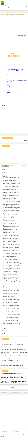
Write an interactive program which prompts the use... (11, 211)
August (4, 176)
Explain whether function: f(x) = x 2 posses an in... (10, 217)
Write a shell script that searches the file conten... (10, 186)
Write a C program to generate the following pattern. (11, 314)
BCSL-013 (9, 376)
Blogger (16, 387)
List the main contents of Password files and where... (11, 202)
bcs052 (5, 376)
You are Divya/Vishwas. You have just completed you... (11, 259)
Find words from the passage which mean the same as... (12, 269)
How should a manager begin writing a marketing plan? (12, 263)
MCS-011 (22, 377)
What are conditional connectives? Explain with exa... (11, 247)
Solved (6, 382)
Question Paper (24, 381)
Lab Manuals (13, 377)
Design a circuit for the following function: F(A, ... (10, 302)
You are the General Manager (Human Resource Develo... (12, 253)
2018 (2, 175)
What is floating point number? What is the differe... (11, 298)
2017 (2, 330)
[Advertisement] (14, 22)
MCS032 (2, 381)
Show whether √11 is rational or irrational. (9, 223)
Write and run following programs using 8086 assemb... (12, 208)
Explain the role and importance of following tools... (11, 192)
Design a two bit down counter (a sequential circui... (11, 299)
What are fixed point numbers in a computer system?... (11, 305)
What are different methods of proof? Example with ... (11, 244)
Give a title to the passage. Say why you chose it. (10, 271)
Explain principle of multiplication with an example (11, 225)
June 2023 (8, 377)
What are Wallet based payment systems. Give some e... (11, 204)
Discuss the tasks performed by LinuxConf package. (11, 195)
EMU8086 (23, 376)
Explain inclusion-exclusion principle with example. (11, 219)
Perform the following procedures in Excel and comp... (11, 323)
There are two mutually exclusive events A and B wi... (11, 235)
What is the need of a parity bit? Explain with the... (11, 301)
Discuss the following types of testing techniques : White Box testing (12, 355)
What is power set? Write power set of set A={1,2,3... (11, 222)
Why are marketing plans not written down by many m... (12, 266)
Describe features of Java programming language (9, 342)
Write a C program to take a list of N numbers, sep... (11, 308)
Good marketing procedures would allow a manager (11, 265)
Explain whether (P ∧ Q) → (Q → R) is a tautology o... (11, 228)
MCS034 (9, 381)
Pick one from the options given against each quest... (11, 268)
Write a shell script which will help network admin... (11, 177)
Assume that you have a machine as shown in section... (11, 287)
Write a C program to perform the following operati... (11, 311)
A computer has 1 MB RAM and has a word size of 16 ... (11, 295)
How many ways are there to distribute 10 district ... (11, 226)
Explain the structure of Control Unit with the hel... (11, 286)
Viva (16, 382)
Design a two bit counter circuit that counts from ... (11, 210)
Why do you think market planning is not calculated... (11, 275)
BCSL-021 (12, 376)
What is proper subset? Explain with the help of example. (15, 92)
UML (13, 382)
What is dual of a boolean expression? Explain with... (11, 241)
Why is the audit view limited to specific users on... (11, 189)
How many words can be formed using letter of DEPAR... (12, 231)
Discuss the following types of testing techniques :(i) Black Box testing (12, 344)
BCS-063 (2, 376)
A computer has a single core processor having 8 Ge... (11, 289)
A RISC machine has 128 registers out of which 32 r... (11, 283)
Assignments (6, 373)
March (4, 328)
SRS (8, 382)
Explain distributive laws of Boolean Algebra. (10, 213)
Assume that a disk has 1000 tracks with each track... (11, 292)
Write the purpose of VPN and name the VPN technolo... (11, 201)
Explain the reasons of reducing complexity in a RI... (11, 284)
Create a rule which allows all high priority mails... (10, 324)
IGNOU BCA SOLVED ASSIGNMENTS (14, 434)
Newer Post (4, 100)
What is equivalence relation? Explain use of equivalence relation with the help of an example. (16, 70)
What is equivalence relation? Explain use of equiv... (11, 234)
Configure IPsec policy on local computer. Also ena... (11, 180)
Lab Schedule (18, 377)
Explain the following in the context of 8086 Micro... (11, 278)
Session (2, 382)
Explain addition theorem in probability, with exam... (11, 214)
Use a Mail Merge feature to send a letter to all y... (10, 321)
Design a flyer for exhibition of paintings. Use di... (11, 320)
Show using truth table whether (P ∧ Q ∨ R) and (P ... (11, 229)
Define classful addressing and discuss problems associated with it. (12, 358)
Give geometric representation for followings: (10, 220)
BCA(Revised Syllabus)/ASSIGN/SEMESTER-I (15, 373)
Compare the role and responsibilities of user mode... (11, 199)
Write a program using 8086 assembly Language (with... (12, 280)
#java (2, 373)
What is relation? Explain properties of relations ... (11, 238)
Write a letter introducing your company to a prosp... (11, 262)
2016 (2, 332)
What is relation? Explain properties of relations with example (17, 86)
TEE (11, 382)
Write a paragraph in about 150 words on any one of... (11, 260)
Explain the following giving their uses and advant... (11, 290)
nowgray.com (2, 436)
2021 (2, 172)
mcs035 (12, 381)
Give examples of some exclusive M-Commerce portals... (12, 205)
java (5, 377)
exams (2, 377)
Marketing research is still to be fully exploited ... (10, 274)
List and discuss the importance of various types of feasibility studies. (12, 346)
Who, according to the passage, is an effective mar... (11, 272)
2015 (2, 333)
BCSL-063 (20, 376)
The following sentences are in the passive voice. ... (11, 256)
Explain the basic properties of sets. (8, 232)
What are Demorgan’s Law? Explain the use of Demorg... (12, 216)
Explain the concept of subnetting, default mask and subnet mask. (12, 365)
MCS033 (5, 381)
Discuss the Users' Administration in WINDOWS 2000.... (11, 196)
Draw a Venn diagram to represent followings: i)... (11, 250)
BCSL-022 (16, 376)
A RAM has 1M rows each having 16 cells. (9, 296)
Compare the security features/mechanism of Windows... (12, 190)
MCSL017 (19, 381)
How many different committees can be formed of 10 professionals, (17, 81)
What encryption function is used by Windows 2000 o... (11, 183)
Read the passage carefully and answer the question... (11, 277)
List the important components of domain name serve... (12, 198)
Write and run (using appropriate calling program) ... (11, 207)
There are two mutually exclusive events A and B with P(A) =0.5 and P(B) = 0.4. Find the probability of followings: (14, 75)
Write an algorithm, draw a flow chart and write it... (11, 317)
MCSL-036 (15, 381)
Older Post (23, 100)
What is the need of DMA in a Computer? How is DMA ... (11, 293)
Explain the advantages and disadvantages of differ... (11, 193)
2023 (3, 169)
